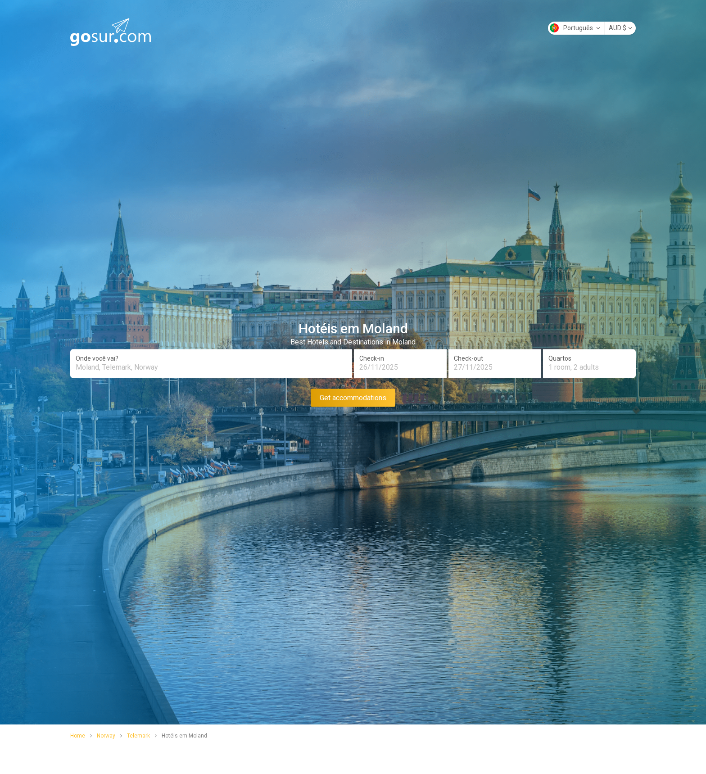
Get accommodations (353, 397)
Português (575, 27)
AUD (620, 28)
